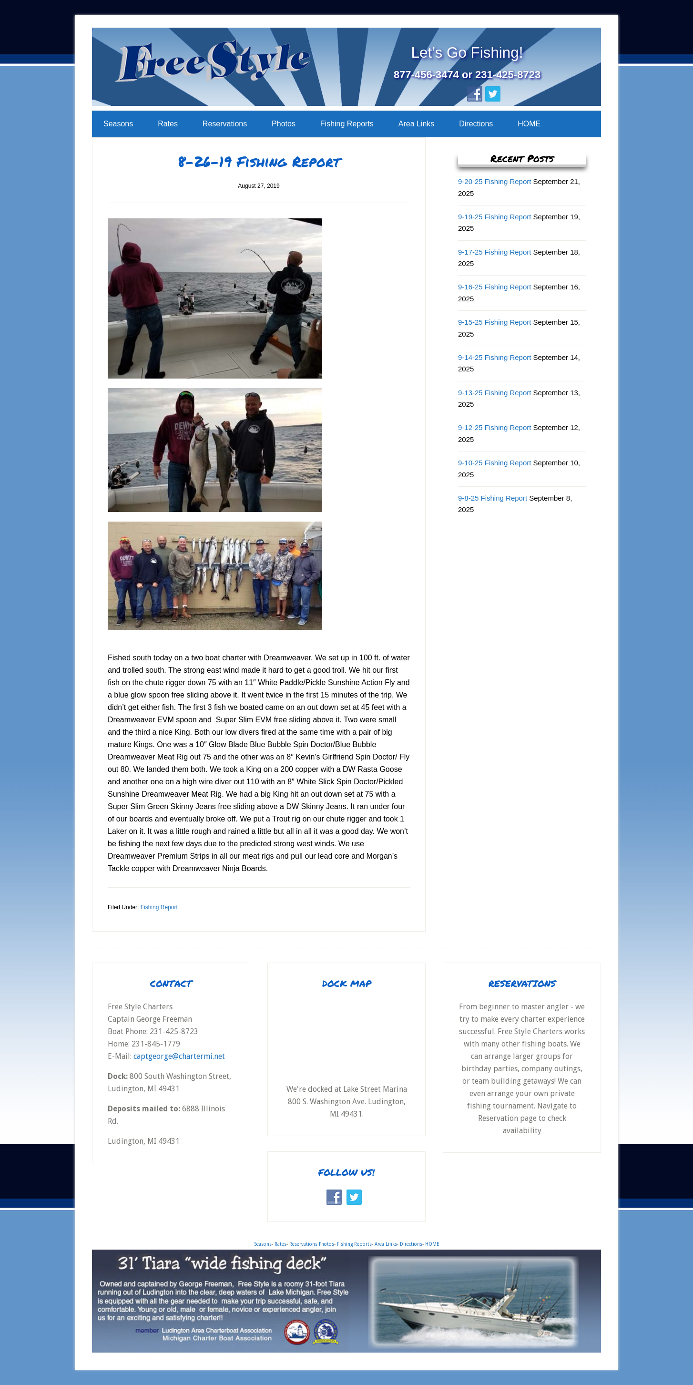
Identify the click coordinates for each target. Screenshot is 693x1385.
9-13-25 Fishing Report (494, 393)
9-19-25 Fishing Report (494, 217)
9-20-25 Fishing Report (494, 181)
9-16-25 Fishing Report (494, 287)
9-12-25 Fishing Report (494, 427)
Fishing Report (159, 907)
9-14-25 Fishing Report (494, 357)
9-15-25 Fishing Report (494, 322)
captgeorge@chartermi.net (180, 1056)
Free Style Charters (257, 67)
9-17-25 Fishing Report (494, 252)
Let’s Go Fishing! (467, 52)
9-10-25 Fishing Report (494, 463)
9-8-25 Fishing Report (492, 498)
